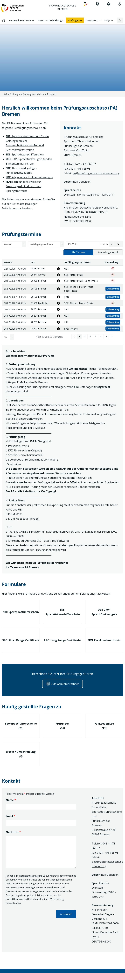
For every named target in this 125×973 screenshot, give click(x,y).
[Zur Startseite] (12, 9)
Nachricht (13, 832)
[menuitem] (85, 3)
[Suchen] (120, 20)
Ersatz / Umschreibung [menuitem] (51, 20)
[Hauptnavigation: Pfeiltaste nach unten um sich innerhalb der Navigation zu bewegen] (62, 12)
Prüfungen (15, 94)
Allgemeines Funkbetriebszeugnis (29, 177)
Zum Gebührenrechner (62, 684)
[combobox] (14, 244)
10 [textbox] (5, 337)
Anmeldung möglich (108, 252)
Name (11, 800)
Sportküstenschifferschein (25, 154)
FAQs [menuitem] (108, 20)
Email (10, 816)
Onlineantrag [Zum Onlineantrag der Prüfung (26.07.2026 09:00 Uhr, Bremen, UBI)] (112, 315)
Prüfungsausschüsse (34, 94)
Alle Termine (78, 252)
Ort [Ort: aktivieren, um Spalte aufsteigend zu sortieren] (33, 262)
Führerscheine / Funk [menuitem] (21, 20)
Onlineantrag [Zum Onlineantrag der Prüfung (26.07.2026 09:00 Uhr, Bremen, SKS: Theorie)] (112, 328)
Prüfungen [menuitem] (75, 20)
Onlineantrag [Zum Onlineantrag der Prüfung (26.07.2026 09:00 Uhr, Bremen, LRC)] (112, 322)
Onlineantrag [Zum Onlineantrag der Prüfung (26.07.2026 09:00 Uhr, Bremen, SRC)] (112, 309)
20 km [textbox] (104, 244)
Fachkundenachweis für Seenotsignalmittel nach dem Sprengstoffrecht (23, 186)
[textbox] (13, 244)
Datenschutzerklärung (30, 875)
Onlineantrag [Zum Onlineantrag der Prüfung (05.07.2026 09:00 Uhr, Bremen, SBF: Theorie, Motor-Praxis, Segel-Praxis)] (112, 288)
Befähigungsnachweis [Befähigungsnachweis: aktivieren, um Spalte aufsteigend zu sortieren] (77, 262)
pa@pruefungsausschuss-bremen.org (96, 173)
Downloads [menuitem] (93, 20)
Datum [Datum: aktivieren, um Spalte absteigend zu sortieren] (8, 262)
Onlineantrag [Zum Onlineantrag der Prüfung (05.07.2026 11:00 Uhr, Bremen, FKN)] (112, 297)
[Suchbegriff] (118, 20)
